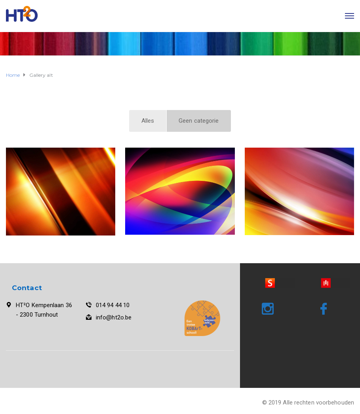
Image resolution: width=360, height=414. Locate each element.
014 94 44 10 (113, 305)
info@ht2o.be (113, 317)
